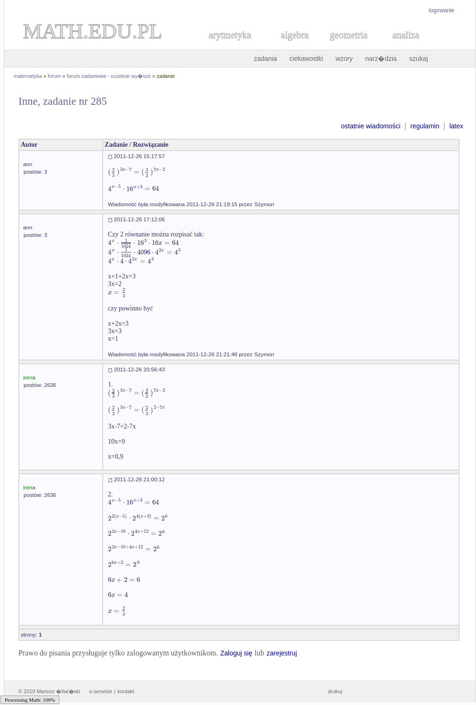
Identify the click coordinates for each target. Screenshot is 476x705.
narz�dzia (381, 58)
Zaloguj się (236, 653)
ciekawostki (306, 58)
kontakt (125, 691)
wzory (344, 58)
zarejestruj (282, 653)
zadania (265, 58)
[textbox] (136, 172)
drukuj (335, 691)
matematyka (28, 76)
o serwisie (100, 691)
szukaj (418, 58)
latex (456, 126)
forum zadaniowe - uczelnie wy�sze (109, 76)
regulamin (424, 126)
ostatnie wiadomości (370, 126)
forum (54, 76)
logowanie (441, 10)
